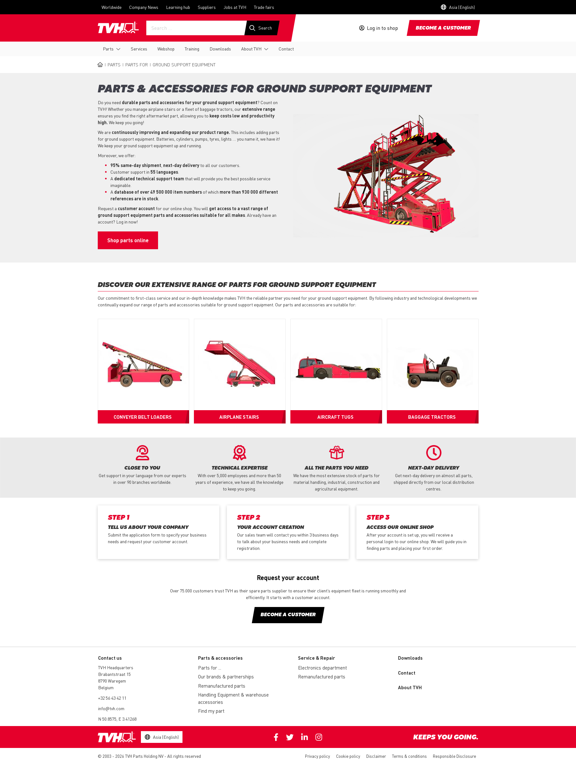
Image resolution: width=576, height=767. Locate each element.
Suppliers (207, 7)
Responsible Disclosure (454, 756)
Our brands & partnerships (226, 676)
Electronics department (322, 667)
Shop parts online (128, 240)
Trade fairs (264, 7)
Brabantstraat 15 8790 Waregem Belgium (114, 680)
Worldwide (112, 7)
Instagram (318, 737)
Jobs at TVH (234, 7)
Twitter (290, 737)
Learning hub (178, 7)
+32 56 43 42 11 (112, 698)
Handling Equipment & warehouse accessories (233, 698)
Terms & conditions (409, 756)
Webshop (166, 48)
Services (139, 48)
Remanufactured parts (221, 686)
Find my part (211, 711)
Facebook (276, 737)
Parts (108, 48)
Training (192, 48)
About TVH (251, 48)
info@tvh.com (111, 708)
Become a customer (443, 28)
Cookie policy (348, 756)
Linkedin (304, 737)
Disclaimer (376, 756)
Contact (286, 48)
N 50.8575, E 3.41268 (117, 719)
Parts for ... (209, 667)
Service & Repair (316, 658)
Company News (143, 7)
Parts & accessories (220, 658)
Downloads (220, 48)
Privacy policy (317, 756)
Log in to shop (382, 27)
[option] (142, 465)
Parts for (136, 64)
